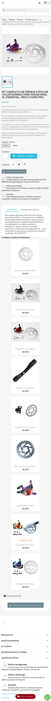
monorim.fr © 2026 (9, 694)
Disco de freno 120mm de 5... (25, 270)
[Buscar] (25, 10)
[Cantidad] (4, 156)
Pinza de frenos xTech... (25, 506)
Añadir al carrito (24, 156)
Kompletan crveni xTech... (25, 349)
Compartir (13, 164)
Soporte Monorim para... (25, 388)
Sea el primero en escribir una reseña (25, 605)
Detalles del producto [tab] (30, 209)
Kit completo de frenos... (25, 310)
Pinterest (24, 164)
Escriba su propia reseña (14, 171)
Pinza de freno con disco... (25, 427)
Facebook (4, 622)
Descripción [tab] (12, 209)
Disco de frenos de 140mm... (25, 466)
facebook (5, 698)
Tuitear (19, 164)
